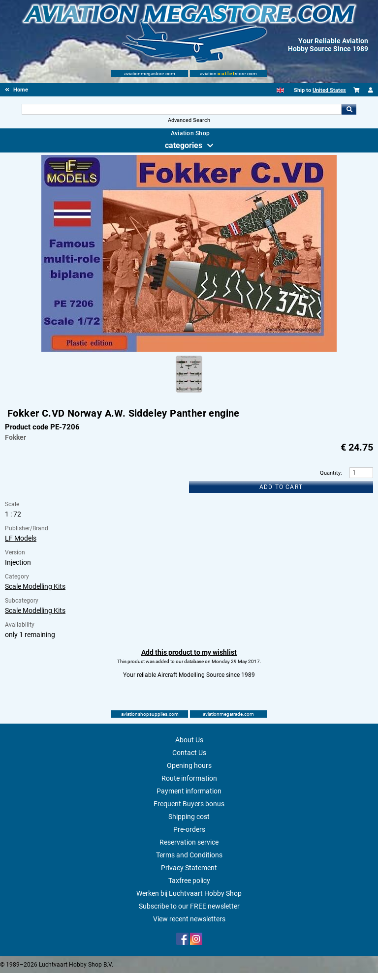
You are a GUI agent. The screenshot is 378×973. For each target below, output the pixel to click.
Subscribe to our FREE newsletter (189, 906)
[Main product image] (189, 349)
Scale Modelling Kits (35, 586)
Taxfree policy (189, 880)
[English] (280, 90)
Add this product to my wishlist (189, 652)
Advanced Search (189, 120)
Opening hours (189, 765)
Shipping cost (189, 817)
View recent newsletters (189, 919)
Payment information (189, 791)
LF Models (20, 538)
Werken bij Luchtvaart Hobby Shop (189, 893)
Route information (189, 778)
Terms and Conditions (189, 855)
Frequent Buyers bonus (189, 804)
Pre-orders (189, 829)
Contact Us (189, 753)
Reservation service (189, 842)
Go (349, 109)
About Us (189, 740)
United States (329, 90)
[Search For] (181, 109)
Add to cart (281, 487)
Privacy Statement (189, 868)
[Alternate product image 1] (189, 393)
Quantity (330, 473)
